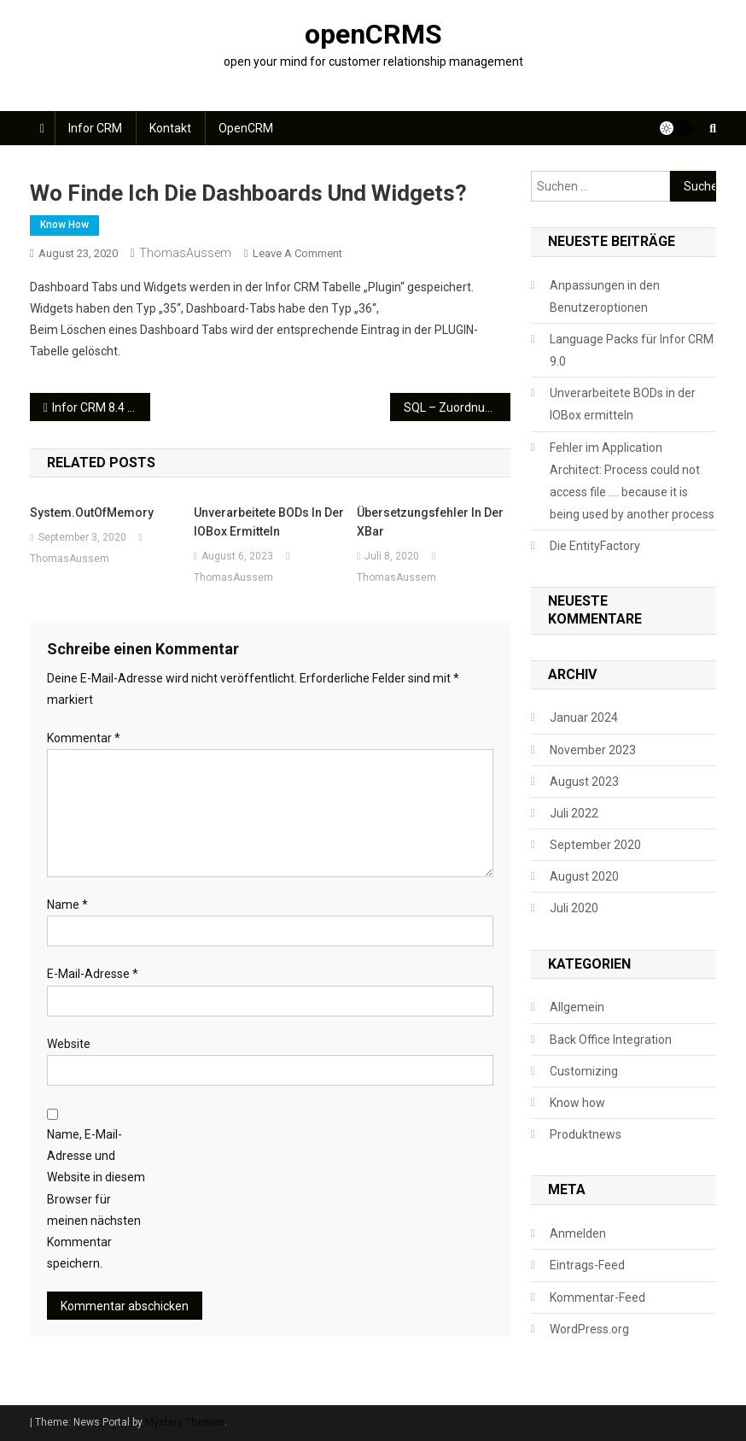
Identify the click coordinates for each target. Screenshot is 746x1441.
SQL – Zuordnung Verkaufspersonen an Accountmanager (457, 407)
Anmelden (578, 1233)
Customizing (584, 1071)
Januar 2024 (584, 717)
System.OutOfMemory (92, 512)
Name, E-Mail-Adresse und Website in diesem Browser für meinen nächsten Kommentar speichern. (96, 1199)
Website (68, 1044)
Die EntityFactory (595, 546)
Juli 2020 (574, 908)
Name (67, 904)
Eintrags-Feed (587, 1265)
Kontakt (170, 128)
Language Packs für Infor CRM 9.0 (632, 350)
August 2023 (584, 781)
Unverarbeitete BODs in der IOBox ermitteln (269, 522)
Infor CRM (95, 128)
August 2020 (584, 876)
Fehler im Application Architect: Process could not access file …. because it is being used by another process (632, 481)
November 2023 (593, 750)
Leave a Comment (297, 253)
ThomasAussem (185, 253)
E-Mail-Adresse (92, 974)
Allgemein (577, 1007)
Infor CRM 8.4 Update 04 (101, 407)
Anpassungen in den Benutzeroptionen (605, 296)
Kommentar (83, 738)
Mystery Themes (184, 1422)
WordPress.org (589, 1329)
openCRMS (373, 34)
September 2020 (595, 845)
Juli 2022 (574, 813)
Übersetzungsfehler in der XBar (430, 522)
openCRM (246, 128)
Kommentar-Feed (597, 1297)
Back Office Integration (611, 1039)
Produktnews (585, 1134)
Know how (64, 225)
